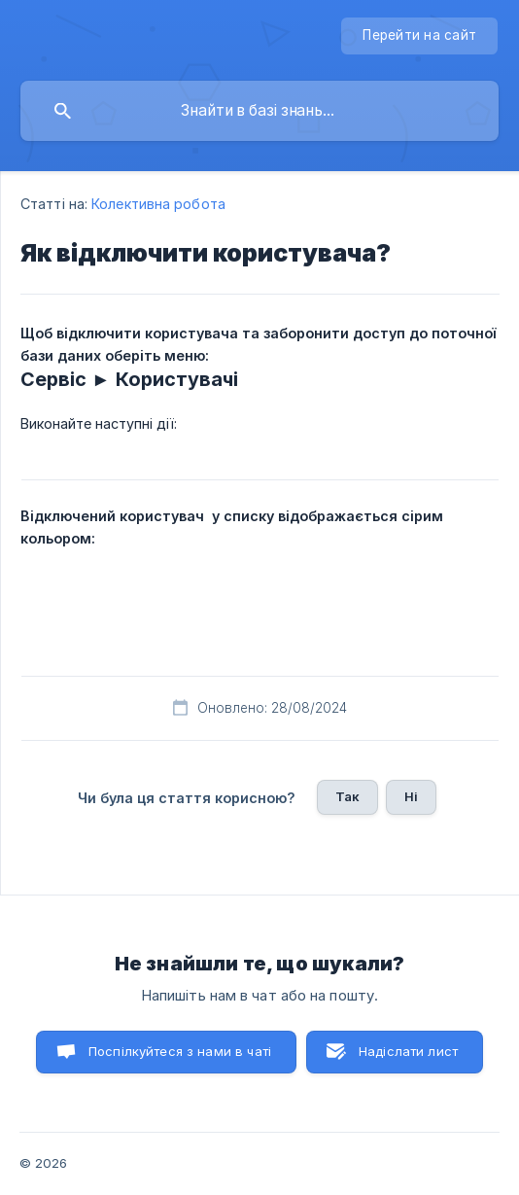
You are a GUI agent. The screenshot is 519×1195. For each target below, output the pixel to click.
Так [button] (347, 796)
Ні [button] (411, 796)
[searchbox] (259, 111)
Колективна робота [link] (158, 203)
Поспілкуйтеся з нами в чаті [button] (179, 1051)
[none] (419, 36)
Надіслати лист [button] (408, 1051)
